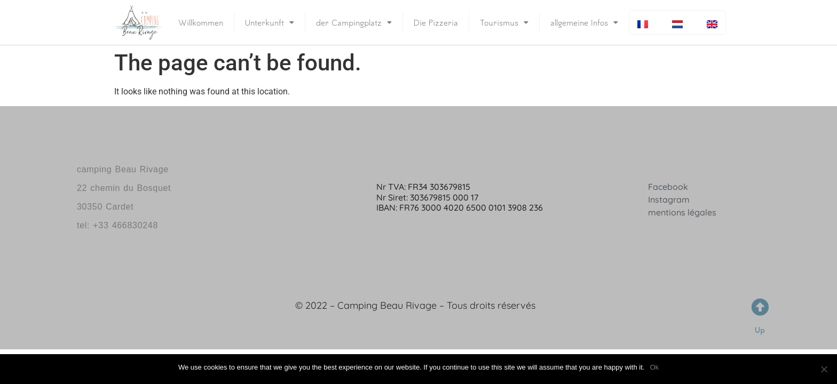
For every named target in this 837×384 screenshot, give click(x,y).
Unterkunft (269, 22)
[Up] (760, 307)
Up (760, 330)
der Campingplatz (354, 22)
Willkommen (200, 22)
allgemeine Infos (584, 22)
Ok (654, 367)
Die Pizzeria (436, 22)
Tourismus (504, 22)
